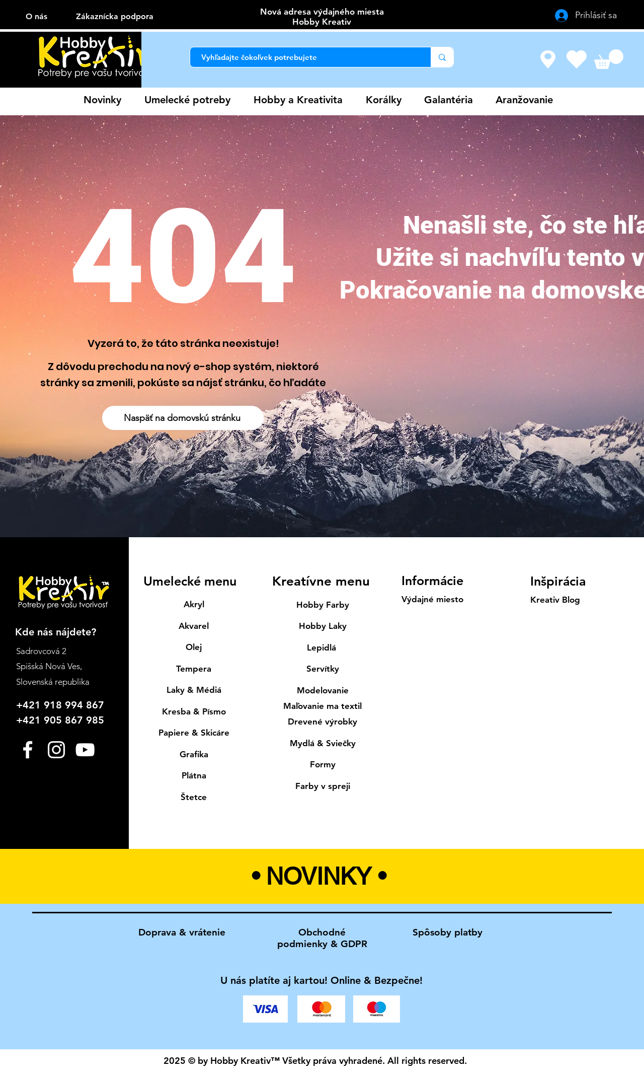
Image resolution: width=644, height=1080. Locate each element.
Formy (323, 764)
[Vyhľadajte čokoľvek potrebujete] (305, 57)
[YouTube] (85, 749)
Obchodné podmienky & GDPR (322, 938)
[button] (608, 59)
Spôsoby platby (447, 932)
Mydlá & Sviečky (323, 743)
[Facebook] (27, 749)
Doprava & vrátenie (181, 932)
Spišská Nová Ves (48, 666)
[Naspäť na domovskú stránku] (183, 418)
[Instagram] (56, 749)
